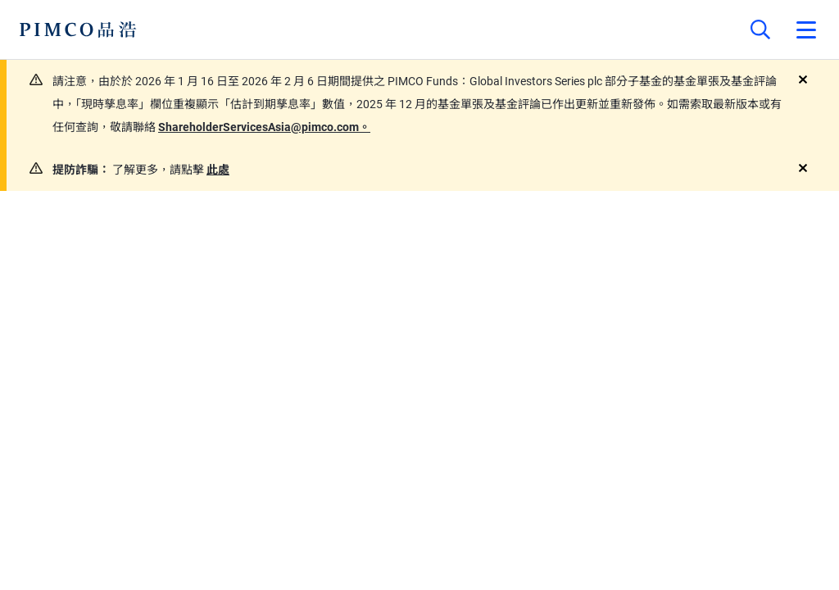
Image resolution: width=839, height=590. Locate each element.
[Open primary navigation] (806, 29)
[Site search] (760, 29)
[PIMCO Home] (78, 29)
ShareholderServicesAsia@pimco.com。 (264, 127)
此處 (217, 169)
